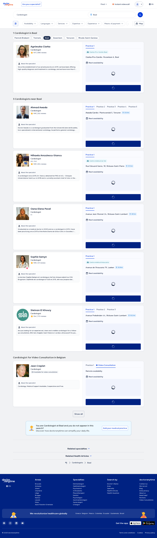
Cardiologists (77, 463)
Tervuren (70, 38)
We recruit (143, 486)
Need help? (143, 495)
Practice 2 (100, 107)
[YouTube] (22, 523)
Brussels (38, 484)
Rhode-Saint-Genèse (88, 38)
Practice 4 (122, 107)
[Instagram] (10, 523)
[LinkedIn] (16, 523)
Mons (37, 502)
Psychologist (77, 498)
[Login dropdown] (139, 4)
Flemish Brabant (22, 38)
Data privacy (144, 491)
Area (109, 486)
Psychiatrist (77, 488)
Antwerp (38, 486)
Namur (37, 498)
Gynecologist (78, 502)
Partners (142, 498)
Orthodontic (77, 491)
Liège (37, 493)
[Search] (140, 14)
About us (142, 493)
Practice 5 (132, 107)
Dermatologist (78, 484)
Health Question (113, 493)
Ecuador (106, 513)
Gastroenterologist (80, 500)
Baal (47, 38)
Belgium (85, 513)
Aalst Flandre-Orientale (44, 504)
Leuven (37, 500)
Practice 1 (90, 46)
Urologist (76, 504)
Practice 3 (111, 107)
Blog (141, 488)
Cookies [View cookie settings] (140, 533)
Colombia (98, 513)
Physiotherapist (78, 493)
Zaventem (57, 38)
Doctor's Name (112, 484)
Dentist (75, 495)
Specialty (110, 488)
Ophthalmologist (79, 486)
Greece (78, 513)
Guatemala (114, 513)
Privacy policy (150, 533)
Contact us (143, 484)
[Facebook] (4, 523)
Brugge (38, 495)
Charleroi (38, 491)
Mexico (91, 513)
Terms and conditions (127, 533)
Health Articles (112, 491)
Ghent (37, 488)
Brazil (122, 513)
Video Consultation (146, 500)
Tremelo (37, 38)
